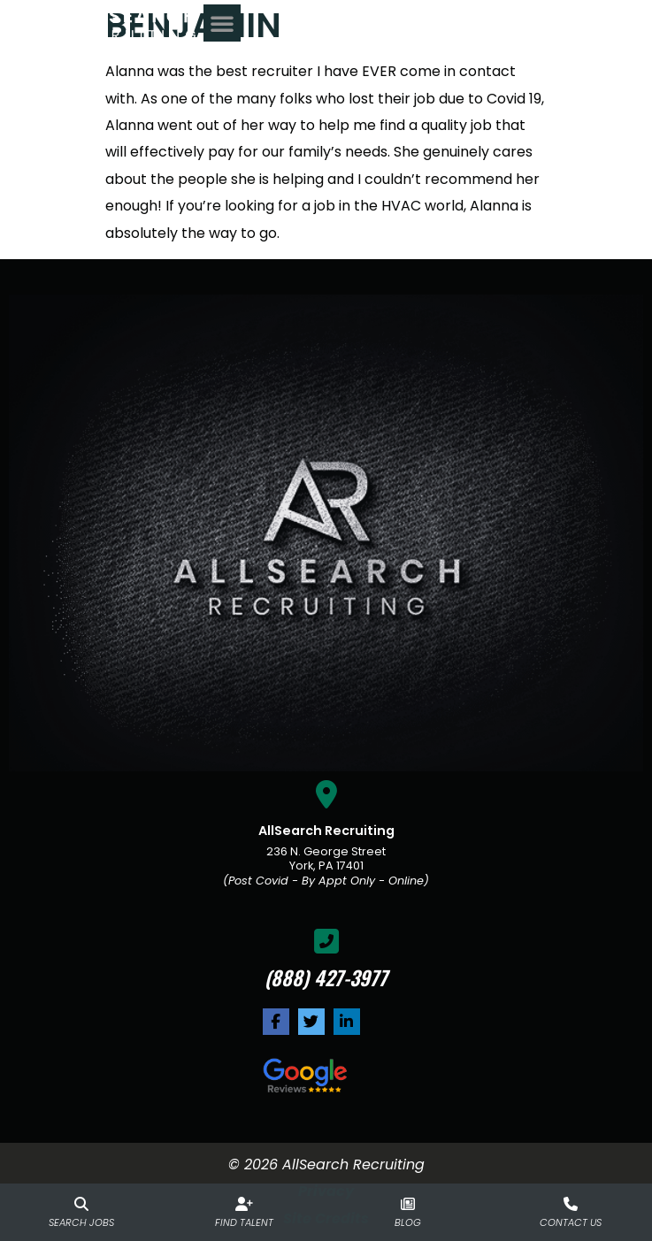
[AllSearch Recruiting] (326, 794)
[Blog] (408, 1204)
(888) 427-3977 (326, 977)
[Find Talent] (244, 1204)
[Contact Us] (571, 1204)
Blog (408, 1222)
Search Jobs (81, 1222)
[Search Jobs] (81, 1204)
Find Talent (244, 1222)
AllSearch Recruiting (326, 830)
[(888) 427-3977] (326, 941)
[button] (615, 26)
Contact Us (571, 1222)
